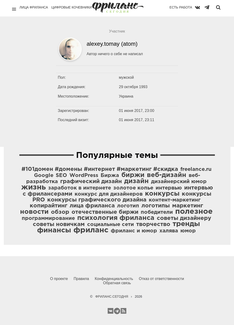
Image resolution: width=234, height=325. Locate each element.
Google (43, 175)
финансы (54, 230)
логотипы (155, 205)
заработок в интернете (79, 188)
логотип (128, 206)
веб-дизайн (166, 175)
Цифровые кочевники (71, 7)
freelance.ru (196, 169)
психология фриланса (115, 218)
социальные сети (110, 224)
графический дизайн (91, 181)
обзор (60, 212)
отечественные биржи (105, 212)
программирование (48, 218)
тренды (186, 224)
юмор (188, 231)
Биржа (110, 175)
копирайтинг (48, 205)
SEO (61, 175)
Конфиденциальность (114, 279)
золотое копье (133, 188)
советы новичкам (59, 224)
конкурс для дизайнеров (109, 194)
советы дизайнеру (184, 218)
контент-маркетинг (174, 200)
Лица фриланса (34, 7)
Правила (81, 279)
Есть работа (181, 7)
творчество (153, 224)
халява (168, 231)
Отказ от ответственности (161, 279)
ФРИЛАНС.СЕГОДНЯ (111, 296)
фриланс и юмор (134, 231)
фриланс (90, 230)
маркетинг (187, 205)
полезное (194, 211)
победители (157, 212)
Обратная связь (117, 283)
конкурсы (162, 194)
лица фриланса (92, 205)
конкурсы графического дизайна (96, 199)
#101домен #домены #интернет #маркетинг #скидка (99, 169)
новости (34, 212)
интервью (169, 188)
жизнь (33, 187)
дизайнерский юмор (179, 181)
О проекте (59, 279)
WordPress (83, 175)
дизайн (136, 181)
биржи (133, 175)
